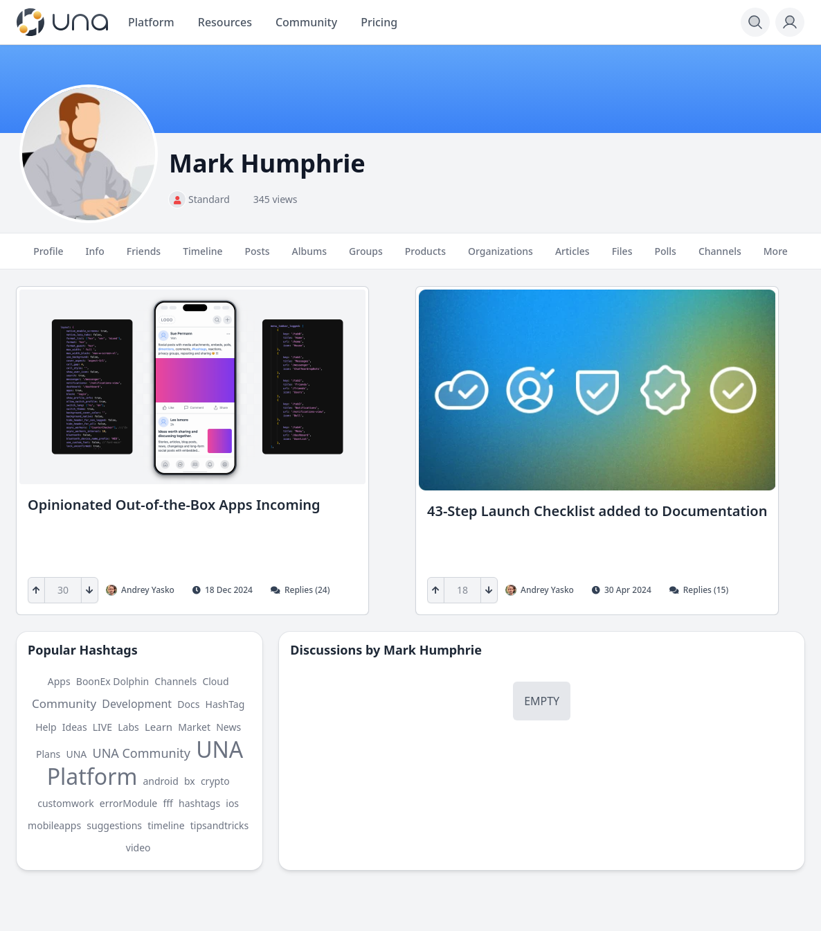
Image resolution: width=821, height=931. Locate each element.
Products (425, 257)
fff (167, 803)
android (160, 781)
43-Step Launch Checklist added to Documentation (597, 511)
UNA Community (141, 753)
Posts (257, 257)
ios (232, 803)
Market (194, 727)
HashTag (225, 704)
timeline (165, 825)
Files (622, 257)
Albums (309, 257)
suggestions (114, 825)
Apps (59, 681)
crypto (215, 781)
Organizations (500, 257)
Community (64, 703)
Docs (188, 704)
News (228, 727)
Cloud (215, 681)
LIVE (102, 727)
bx (189, 781)
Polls (665, 257)
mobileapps (54, 825)
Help (46, 727)
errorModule (128, 803)
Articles (572, 257)
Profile (48, 257)
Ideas (74, 727)
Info (94, 257)
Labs (128, 727)
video (138, 847)
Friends (144, 257)
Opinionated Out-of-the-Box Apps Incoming (174, 504)
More (775, 257)
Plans (48, 754)
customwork (65, 803)
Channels (719, 257)
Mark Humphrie (433, 649)
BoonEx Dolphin (112, 681)
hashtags (199, 803)
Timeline (202, 257)
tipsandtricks (219, 825)
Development (137, 703)
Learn (158, 727)
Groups (366, 257)
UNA (76, 754)
